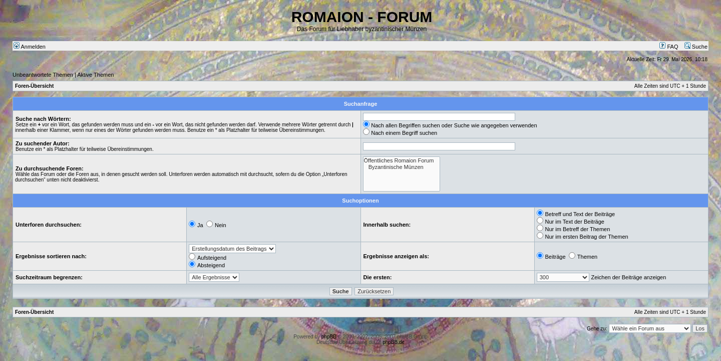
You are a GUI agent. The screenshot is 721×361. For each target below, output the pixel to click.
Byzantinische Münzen (402, 167)
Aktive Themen (95, 75)
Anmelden (30, 47)
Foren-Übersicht (34, 86)
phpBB (328, 336)
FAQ (668, 47)
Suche (695, 47)
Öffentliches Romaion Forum (402, 160)
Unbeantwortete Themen (43, 75)
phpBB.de (394, 342)
